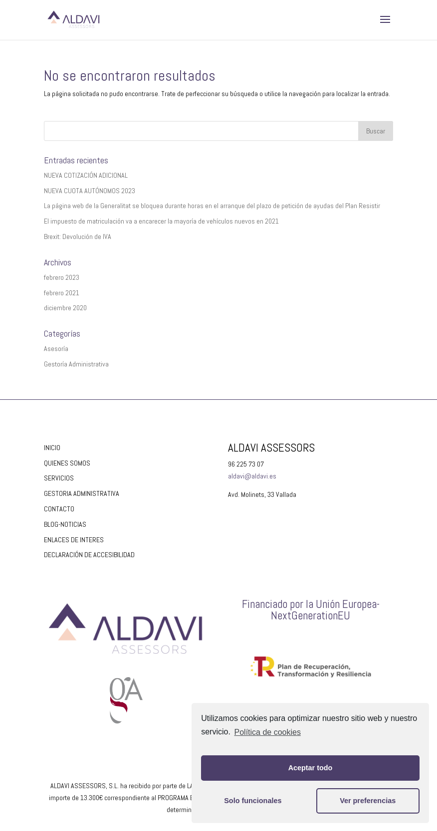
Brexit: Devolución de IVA (77, 236)
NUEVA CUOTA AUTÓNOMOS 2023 (89, 190)
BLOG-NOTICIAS (65, 524)
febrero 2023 (61, 277)
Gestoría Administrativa (76, 363)
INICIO (52, 447)
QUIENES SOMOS (67, 463)
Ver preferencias (368, 801)
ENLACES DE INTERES (74, 539)
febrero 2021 (61, 292)
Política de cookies (267, 732)
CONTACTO (59, 508)
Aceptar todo (310, 768)
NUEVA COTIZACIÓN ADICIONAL (86, 175)
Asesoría (56, 348)
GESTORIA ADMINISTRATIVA (81, 493)
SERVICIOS (59, 478)
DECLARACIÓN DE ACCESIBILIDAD (89, 554)
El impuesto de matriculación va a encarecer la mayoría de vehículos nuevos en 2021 (161, 221)
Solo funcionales (252, 801)
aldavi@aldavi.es (252, 476)
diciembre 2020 (65, 307)
